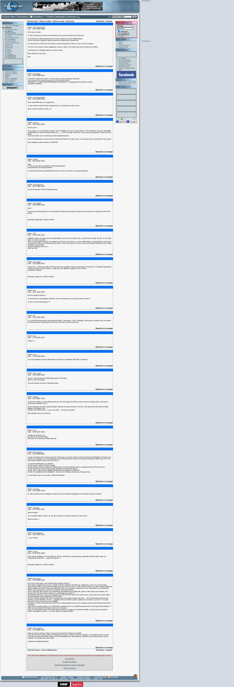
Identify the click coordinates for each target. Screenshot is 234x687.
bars (6, 82)
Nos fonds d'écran (124, 84)
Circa (34, 354)
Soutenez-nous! (100, 677)
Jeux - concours (123, 87)
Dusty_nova (37, 373)
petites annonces (124, 66)
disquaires (13, 78)
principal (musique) (124, 65)
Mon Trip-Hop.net (124, 23)
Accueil (5, 17)
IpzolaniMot (37, 74)
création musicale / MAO (126, 68)
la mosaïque (9, 54)
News (13, 17)
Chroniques (22, 17)
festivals (7, 75)
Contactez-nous (31, 677)
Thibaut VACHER (76, 679)
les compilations (10, 39)
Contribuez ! (38, 17)
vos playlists (122, 58)
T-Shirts (50, 17)
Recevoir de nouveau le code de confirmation (70, 665)
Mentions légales (84, 677)
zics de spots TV (10, 80)
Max (34, 290)
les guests (8, 51)
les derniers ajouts (11, 29)
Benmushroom (38, 452)
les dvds (8, 52)
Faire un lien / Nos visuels (127, 82)
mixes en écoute (123, 45)
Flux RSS (114, 677)
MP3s (120, 42)
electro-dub (9, 44)
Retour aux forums (70, 668)
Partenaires (8, 84)
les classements (10, 57)
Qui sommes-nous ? (49, 677)
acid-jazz (8, 49)
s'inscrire (122, 36)
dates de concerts (11, 73)
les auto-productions (12, 38)
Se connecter (69, 659)
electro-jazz (9, 46)
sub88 (95, 679)
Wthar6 (35, 159)
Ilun (34, 315)
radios (7, 78)
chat (119, 70)
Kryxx (35, 430)
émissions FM (123, 47)
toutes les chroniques (12, 26)
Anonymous (37, 578)
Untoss (35, 551)
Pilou (34, 336)
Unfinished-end (38, 184)
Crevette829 (37, 203)
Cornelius (36, 489)
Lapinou (35, 122)
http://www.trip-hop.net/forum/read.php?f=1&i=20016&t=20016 (48, 80)
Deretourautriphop (39, 27)
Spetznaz (36, 507)
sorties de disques (11, 72)
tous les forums (123, 63)
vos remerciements (124, 61)
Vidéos (120, 44)
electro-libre (9, 48)
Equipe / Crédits (67, 677)
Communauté (122, 50)
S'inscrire (71, 17)
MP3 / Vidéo (121, 39)
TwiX (34, 233)
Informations (8, 69)
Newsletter (60, 17)
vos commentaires (124, 60)
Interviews (7, 66)
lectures (11, 82)
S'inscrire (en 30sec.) (70, 662)
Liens (118, 80)
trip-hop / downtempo (12, 43)
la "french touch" (10, 41)
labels (7, 77)
